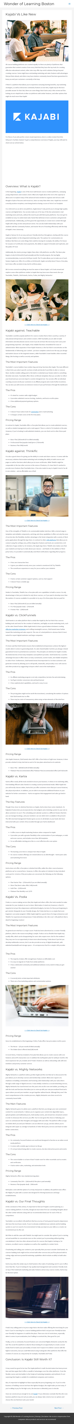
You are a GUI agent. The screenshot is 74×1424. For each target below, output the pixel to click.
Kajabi (19, 192)
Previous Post (16, 1408)
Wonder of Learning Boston (29, 4)
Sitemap (38, 1416)
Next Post (59, 1408)
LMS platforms (51, 540)
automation (35, 412)
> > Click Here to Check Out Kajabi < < (37, 325)
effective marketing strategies (16, 629)
